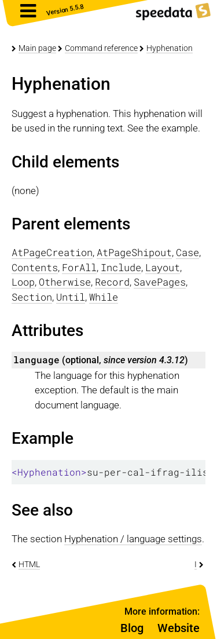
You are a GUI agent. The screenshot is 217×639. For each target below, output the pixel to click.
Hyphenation (169, 48)
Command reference (101, 48)
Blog (132, 628)
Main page (37, 48)
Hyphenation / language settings (133, 539)
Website (178, 628)
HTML (29, 564)
